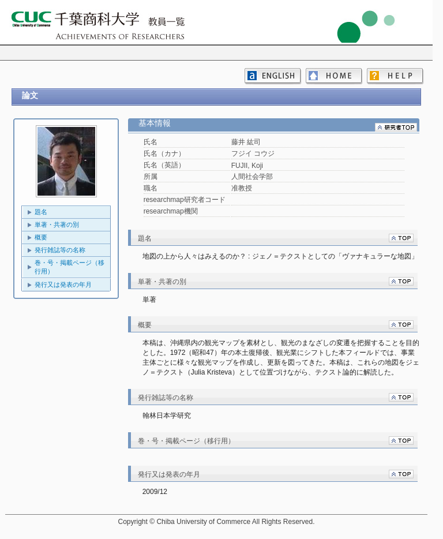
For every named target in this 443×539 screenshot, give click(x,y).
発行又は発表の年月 (63, 284)
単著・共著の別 (57, 224)
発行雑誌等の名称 (60, 249)
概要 (41, 237)
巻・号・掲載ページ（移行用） (69, 267)
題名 (41, 211)
